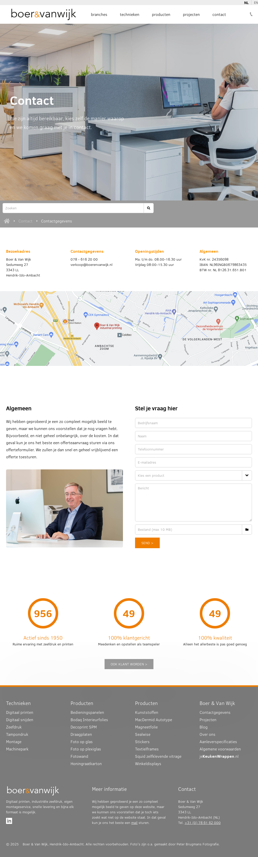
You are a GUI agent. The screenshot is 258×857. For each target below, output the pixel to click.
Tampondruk (17, 734)
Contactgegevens (56, 221)
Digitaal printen (19, 712)
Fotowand (79, 756)
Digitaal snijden (19, 719)
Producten (161, 14)
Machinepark (17, 749)
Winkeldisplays (148, 763)
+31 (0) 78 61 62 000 (203, 822)
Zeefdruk (14, 727)
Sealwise (142, 734)
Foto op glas (82, 741)
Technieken (129, 14)
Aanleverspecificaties (218, 741)
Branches (99, 14)
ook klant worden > (129, 664)
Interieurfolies (89, 719)
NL (246, 3)
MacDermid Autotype (153, 719)
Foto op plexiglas (86, 749)
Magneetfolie (146, 727)
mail (134, 822)
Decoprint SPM (84, 727)
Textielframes (147, 749)
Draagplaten (81, 734)
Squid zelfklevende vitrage (158, 756)
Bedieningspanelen (87, 712)
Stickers (142, 741)
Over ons (207, 734)
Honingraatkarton (86, 763)
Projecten (191, 14)
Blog (204, 727)
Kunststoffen (146, 712)
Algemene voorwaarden (220, 749)
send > (147, 542)
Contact (219, 14)
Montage (13, 741)
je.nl (219, 756)
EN (256, 2)
